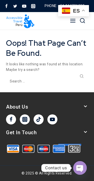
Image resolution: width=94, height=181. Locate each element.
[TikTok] (39, 119)
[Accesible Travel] (21, 21)
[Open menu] (73, 21)
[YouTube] (24, 6)
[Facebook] (6, 6)
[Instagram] (33, 6)
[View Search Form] (82, 21)
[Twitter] (15, 6)
